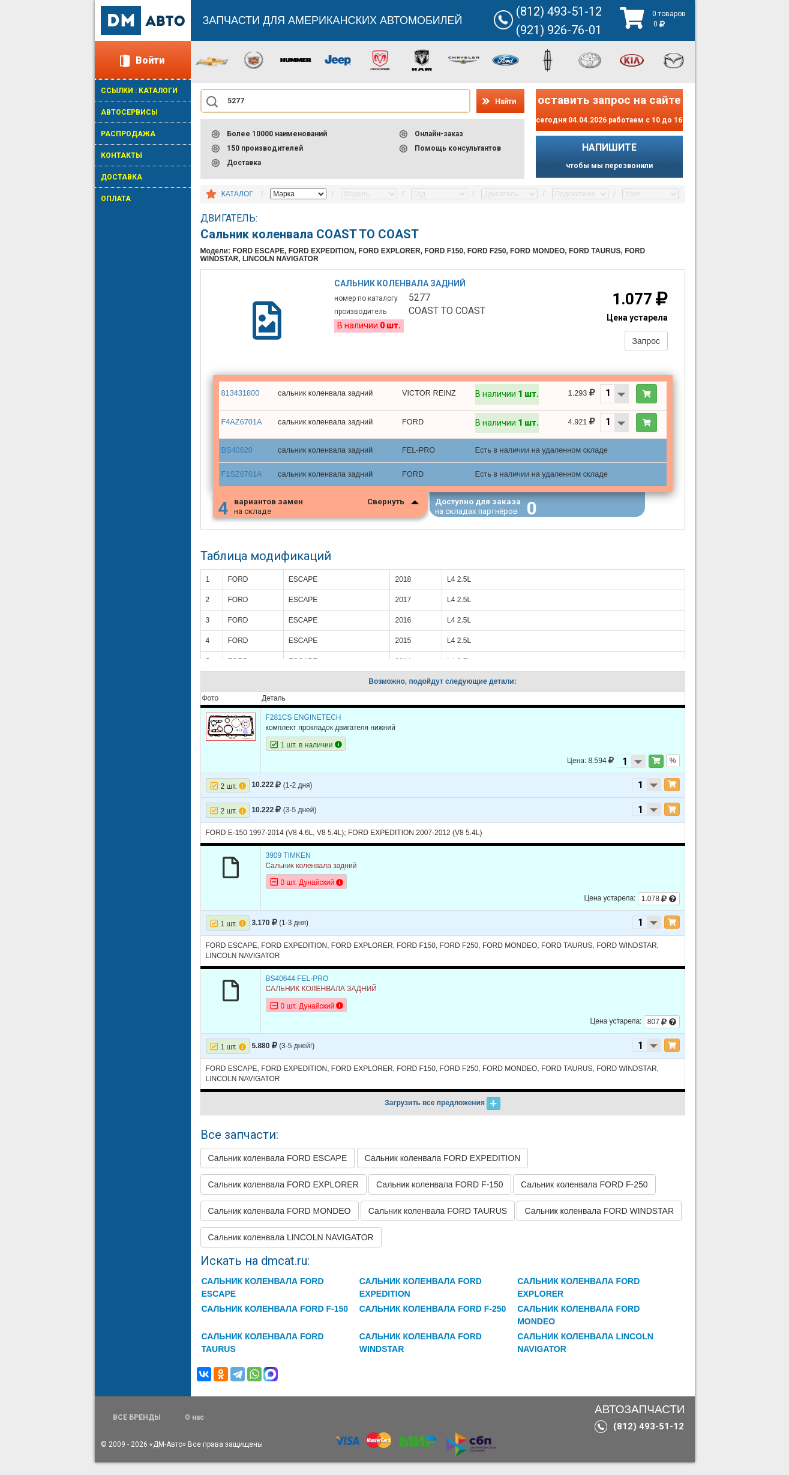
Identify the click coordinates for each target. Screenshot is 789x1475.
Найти (505, 101)
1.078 (658, 911)
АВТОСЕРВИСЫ (129, 112)
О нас (194, 1430)
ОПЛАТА (116, 199)
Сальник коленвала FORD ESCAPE (277, 1170)
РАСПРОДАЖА (128, 134)
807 (661, 1034)
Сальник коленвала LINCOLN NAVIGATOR (291, 1250)
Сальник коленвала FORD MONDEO (279, 1223)
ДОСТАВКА (121, 177)
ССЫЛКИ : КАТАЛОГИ (139, 90)
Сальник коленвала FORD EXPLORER (283, 1197)
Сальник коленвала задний (402, 287)
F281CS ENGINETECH (303, 730)
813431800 (239, 401)
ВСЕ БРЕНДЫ (137, 1430)
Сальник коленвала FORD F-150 (439, 1197)
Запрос (641, 344)
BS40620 (236, 458)
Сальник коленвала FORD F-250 (584, 1197)
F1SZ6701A (240, 482)
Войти (150, 60)
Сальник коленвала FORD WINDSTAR (599, 1223)
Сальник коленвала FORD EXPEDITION (443, 1170)
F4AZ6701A (240, 430)
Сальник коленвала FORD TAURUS (437, 1223)
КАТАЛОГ (237, 194)
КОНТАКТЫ (121, 155)
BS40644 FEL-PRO (297, 991)
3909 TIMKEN (288, 868)
